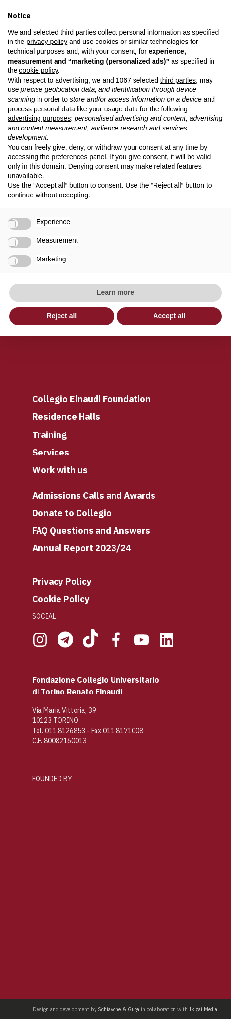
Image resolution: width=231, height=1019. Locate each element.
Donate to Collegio (72, 513)
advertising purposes (39, 118)
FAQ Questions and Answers (91, 530)
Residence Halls (66, 416)
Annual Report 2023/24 (81, 548)
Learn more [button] (115, 292)
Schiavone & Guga (118, 1009)
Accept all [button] (169, 316)
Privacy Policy (62, 581)
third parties (178, 80)
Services (50, 452)
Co (37, 399)
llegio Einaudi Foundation (97, 399)
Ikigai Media (203, 1009)
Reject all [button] (62, 316)
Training (49, 434)
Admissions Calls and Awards (93, 495)
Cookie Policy (61, 599)
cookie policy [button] (38, 70)
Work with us (60, 470)
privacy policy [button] (46, 41)
